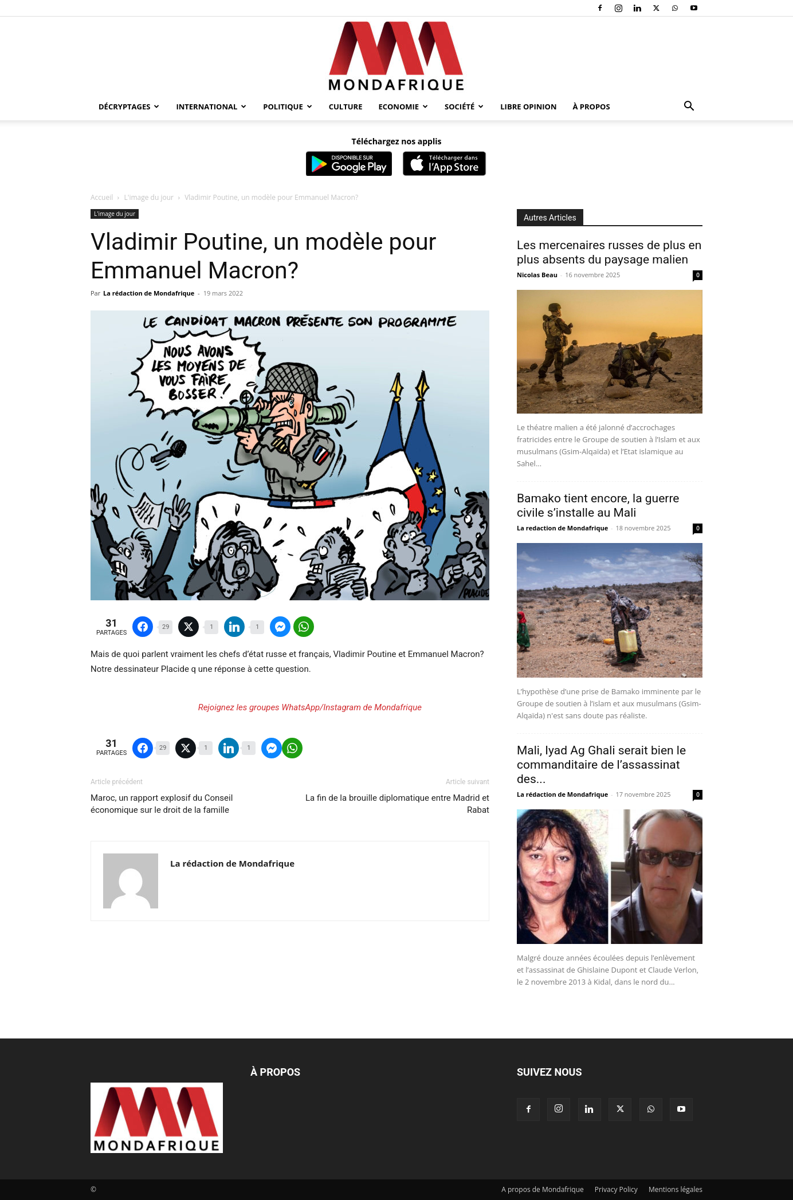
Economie (403, 106)
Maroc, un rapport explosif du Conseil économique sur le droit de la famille (162, 804)
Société (464, 106)
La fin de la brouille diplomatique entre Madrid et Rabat (397, 804)
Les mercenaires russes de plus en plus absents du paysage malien (609, 252)
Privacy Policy (616, 1189)
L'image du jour (149, 197)
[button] (688, 107)
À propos (591, 106)
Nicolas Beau (537, 274)
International (211, 106)
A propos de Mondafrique (542, 1189)
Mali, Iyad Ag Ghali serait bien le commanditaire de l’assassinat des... (601, 764)
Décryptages (129, 106)
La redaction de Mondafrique (562, 528)
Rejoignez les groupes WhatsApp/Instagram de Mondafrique (310, 707)
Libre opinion (528, 106)
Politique (287, 106)
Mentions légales (675, 1189)
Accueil (102, 197)
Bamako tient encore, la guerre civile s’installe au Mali (598, 505)
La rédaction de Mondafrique (148, 293)
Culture (346, 106)
